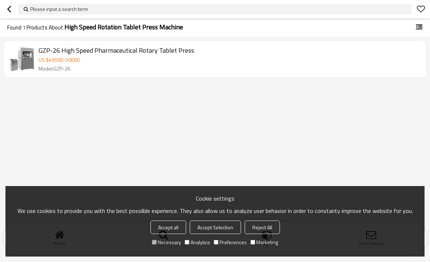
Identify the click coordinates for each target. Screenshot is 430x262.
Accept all (168, 227)
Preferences (230, 242)
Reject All (262, 227)
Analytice (197, 242)
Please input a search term (59, 9)
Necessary (166, 242)
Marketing (264, 242)
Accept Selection (215, 227)
